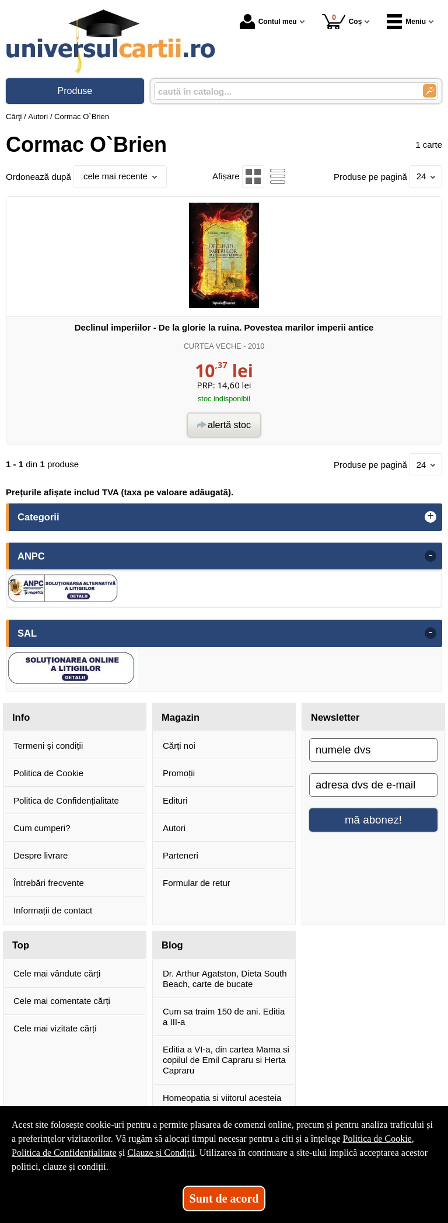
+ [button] (430, 517)
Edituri (175, 800)
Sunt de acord (224, 1198)
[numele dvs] (373, 750)
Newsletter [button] (335, 717)
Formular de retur (196, 883)
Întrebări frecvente (48, 883)
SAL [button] (27, 633)
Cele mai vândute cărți (56, 973)
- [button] (430, 556)
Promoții (179, 773)
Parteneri (180, 855)
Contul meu (268, 21)
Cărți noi (179, 746)
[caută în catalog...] (283, 91)
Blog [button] (172, 945)
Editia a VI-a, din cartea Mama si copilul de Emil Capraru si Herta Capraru (226, 1059)
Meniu (406, 21)
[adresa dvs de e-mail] (373, 785)
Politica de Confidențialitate (66, 800)
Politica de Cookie (48, 773)
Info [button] (21, 717)
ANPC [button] (31, 556)
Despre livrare (40, 855)
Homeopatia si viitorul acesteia (222, 1098)
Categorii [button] (39, 517)
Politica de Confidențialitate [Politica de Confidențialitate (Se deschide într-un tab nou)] (64, 1153)
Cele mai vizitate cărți (55, 1028)
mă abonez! (373, 820)
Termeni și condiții (48, 746)
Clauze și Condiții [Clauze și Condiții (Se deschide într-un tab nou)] (161, 1153)
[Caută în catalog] (429, 91)
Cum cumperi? (42, 828)
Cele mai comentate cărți (61, 1001)
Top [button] (20, 945)
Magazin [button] (181, 717)
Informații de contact (52, 910)
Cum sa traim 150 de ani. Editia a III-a (224, 1016)
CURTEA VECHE (213, 346)
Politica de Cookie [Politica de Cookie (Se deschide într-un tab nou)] (376, 1139)
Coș (342, 21)
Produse (75, 91)
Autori (174, 828)
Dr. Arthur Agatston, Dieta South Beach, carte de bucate (225, 978)
